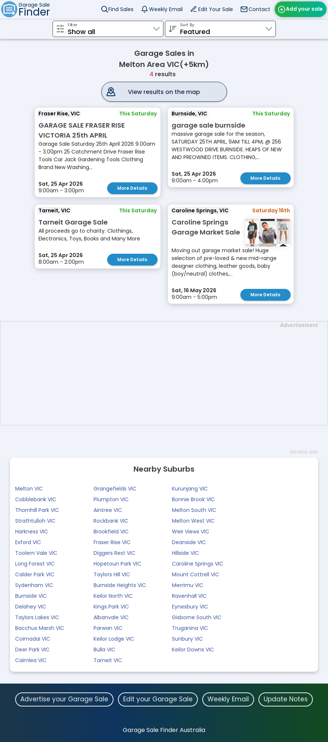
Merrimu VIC (187, 585)
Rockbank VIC (111, 521)
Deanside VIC (189, 542)
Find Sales (120, 9)
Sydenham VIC (34, 585)
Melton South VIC (194, 510)
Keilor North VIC (113, 596)
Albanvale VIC (111, 617)
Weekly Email (166, 9)
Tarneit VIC (108, 660)
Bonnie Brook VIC (193, 499)
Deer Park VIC (32, 649)
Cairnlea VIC (31, 660)
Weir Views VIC (190, 531)
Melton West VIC (193, 521)
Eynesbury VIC (190, 606)
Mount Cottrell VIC (195, 574)
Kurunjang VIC (190, 488)
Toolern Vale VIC (36, 553)
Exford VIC (28, 542)
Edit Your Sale (215, 9)
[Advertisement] (168, 373)
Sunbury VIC (187, 638)
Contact (259, 9)
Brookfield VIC (111, 531)
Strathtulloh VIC (35, 521)
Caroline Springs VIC (197, 563)
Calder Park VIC (34, 574)
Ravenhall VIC (189, 596)
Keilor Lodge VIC (114, 638)
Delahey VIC (30, 606)
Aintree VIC (108, 510)
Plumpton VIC (111, 499)
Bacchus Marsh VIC (39, 628)
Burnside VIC (31, 596)
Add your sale (304, 9)
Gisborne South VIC (197, 617)
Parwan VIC (108, 628)
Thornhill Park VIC (37, 510)
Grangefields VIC (115, 488)
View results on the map (164, 92)
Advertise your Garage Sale (64, 699)
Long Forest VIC (35, 563)
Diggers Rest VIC (114, 553)
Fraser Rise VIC (112, 542)
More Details (132, 188)
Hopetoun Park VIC (117, 563)
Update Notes (286, 699)
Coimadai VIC (32, 638)
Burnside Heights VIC (120, 585)
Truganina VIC (190, 628)
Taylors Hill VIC (112, 574)
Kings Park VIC (111, 606)
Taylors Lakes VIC (37, 617)
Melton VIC (29, 488)
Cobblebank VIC (35, 499)
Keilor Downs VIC (193, 649)
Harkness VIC (31, 531)
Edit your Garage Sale (158, 699)
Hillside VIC (185, 553)
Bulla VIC (104, 649)
